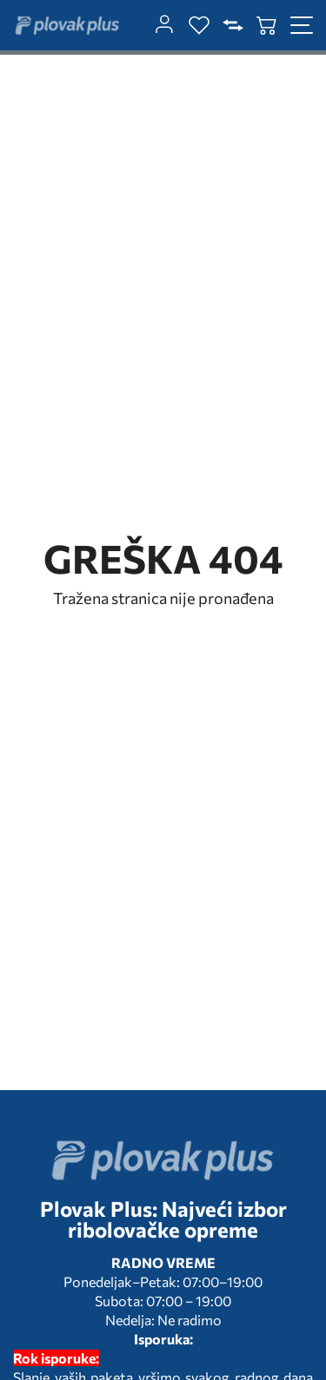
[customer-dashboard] (164, 25)
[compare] (233, 25)
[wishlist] (199, 25)
